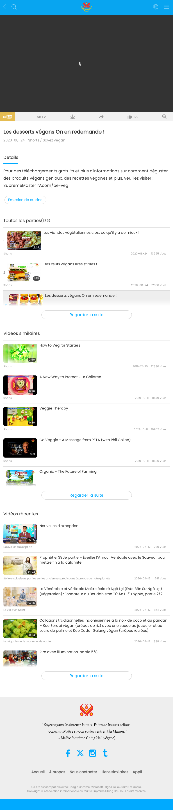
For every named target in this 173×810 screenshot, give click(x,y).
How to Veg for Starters (59, 345)
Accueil (38, 772)
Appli (137, 772)
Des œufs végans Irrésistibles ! (70, 264)
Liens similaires (115, 772)
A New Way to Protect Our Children (70, 377)
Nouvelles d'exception (58, 525)
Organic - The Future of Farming (68, 471)
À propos (57, 772)
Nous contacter (83, 772)
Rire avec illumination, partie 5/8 (68, 652)
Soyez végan (54, 140)
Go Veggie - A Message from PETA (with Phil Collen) (85, 439)
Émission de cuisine (25, 199)
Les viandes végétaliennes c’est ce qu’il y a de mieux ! (91, 232)
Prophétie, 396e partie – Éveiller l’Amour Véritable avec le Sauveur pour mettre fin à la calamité (102, 560)
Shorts (33, 140)
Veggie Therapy (53, 408)
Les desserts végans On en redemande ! (81, 295)
